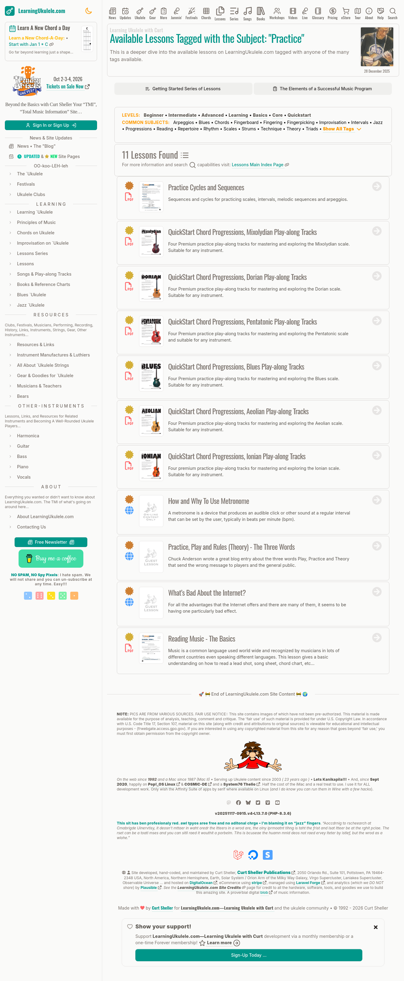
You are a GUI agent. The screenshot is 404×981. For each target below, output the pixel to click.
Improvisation (333, 122)
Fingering (272, 122)
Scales (230, 128)
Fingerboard (246, 122)
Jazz (378, 122)
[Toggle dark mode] (88, 11)
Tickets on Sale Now (68, 86)
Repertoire (188, 128)
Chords (222, 122)
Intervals (359, 122)
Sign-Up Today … (248, 955)
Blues (204, 122)
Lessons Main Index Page (260, 164)
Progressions (139, 128)
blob (266, 892)
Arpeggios (183, 122)
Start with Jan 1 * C (31, 44)
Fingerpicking (301, 122)
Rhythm (211, 128)
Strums (249, 128)
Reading (165, 128)
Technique (271, 128)
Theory (294, 128)
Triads (312, 128)
